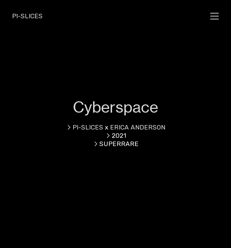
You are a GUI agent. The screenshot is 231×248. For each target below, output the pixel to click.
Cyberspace (115, 107)
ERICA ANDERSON (137, 127)
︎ (214, 16)
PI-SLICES (27, 16)
